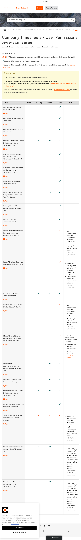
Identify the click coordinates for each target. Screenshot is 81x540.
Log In (68, 531)
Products (18, 29)
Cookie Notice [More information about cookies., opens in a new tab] (15, 524)
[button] (72, 19)
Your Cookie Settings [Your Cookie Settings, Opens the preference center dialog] (19, 532)
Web (5, 113)
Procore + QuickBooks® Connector (71, 254)
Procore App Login (51, 8)
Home (10, 29)
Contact (39, 8)
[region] (19, 520)
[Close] (36, 506)
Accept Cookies (19, 527)
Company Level (70, 29)
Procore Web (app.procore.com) (35, 29)
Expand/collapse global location (76, 29)
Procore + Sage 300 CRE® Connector (71, 285)
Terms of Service (49, 531)
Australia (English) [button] (23, 8)
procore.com (8, 8)
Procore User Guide (55, 29)
